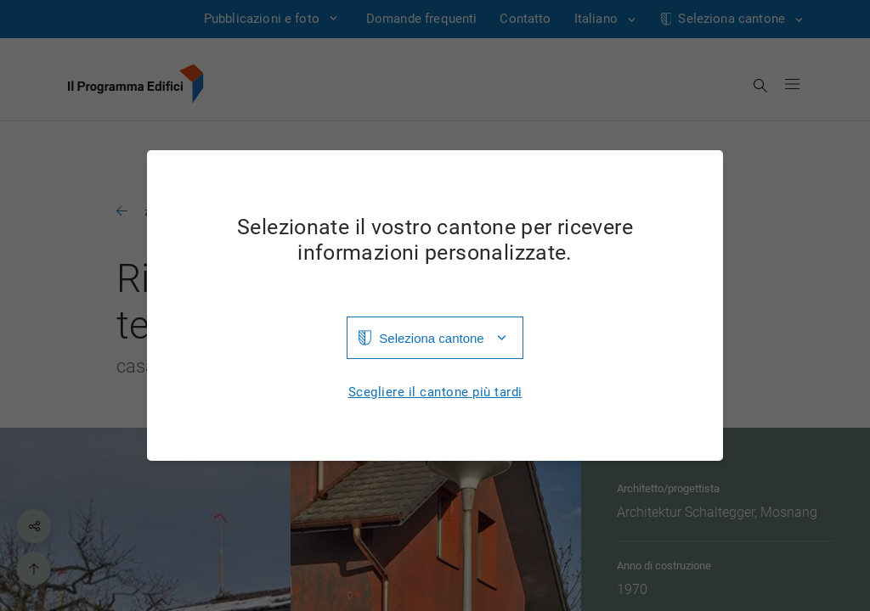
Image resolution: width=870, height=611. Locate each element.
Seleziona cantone (431, 338)
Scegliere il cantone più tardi (435, 392)
